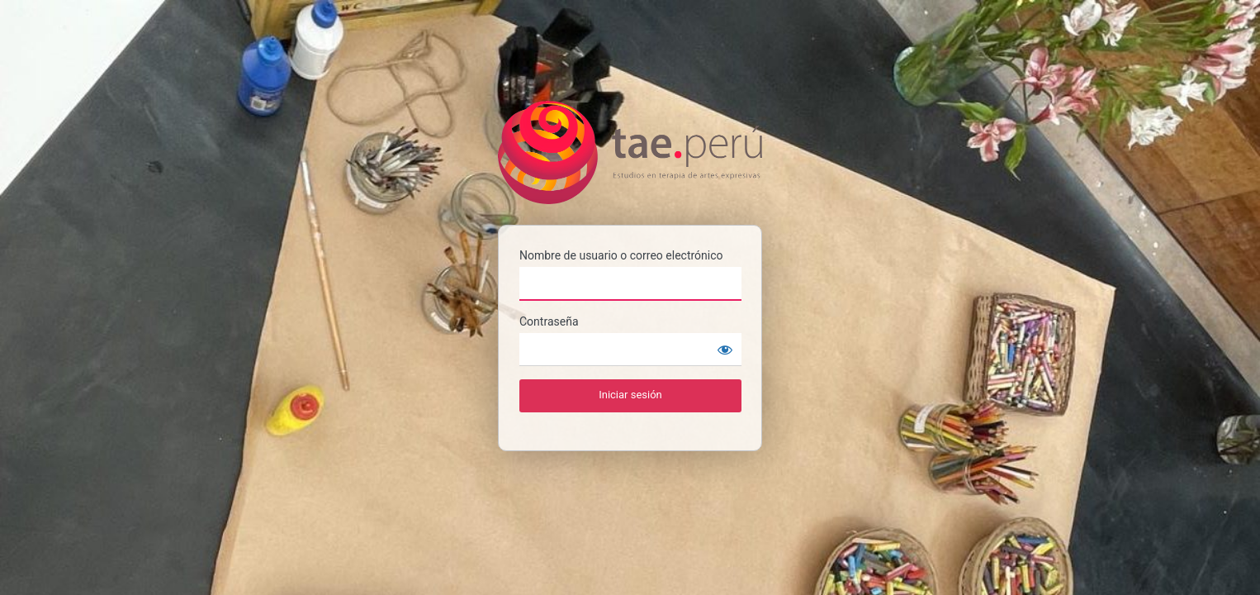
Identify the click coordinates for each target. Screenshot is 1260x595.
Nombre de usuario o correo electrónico (621, 255)
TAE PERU (630, 152)
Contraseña (549, 321)
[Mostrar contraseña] (724, 349)
